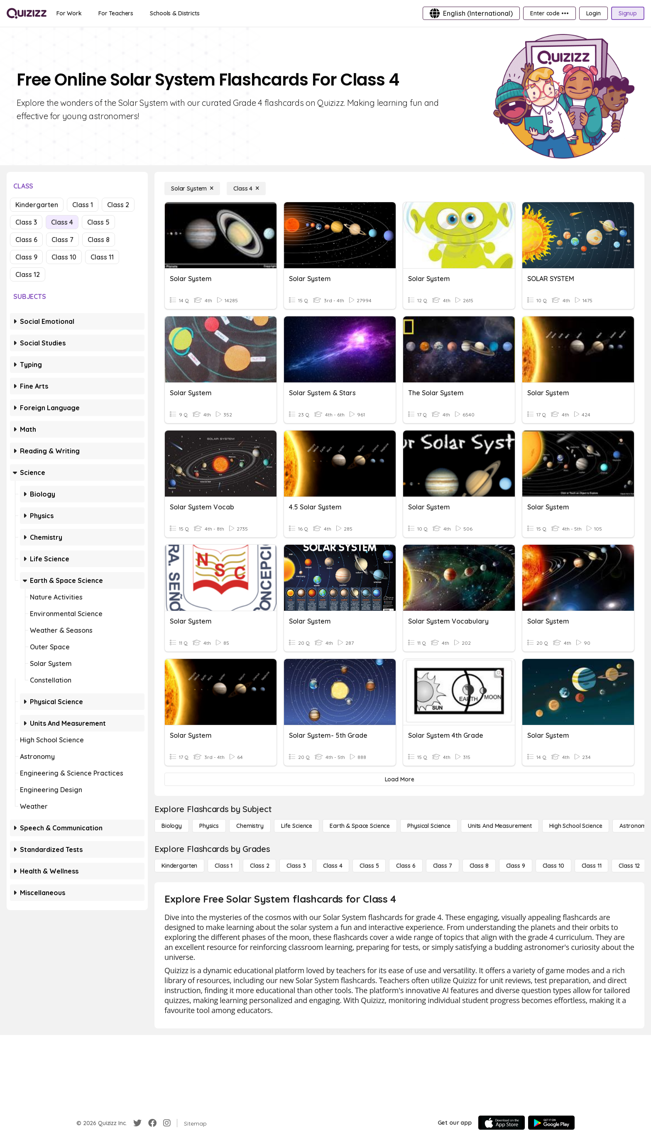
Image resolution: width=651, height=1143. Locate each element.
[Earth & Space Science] (360, 825)
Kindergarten (36, 205)
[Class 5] (369, 865)
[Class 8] (479, 865)
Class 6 (26, 239)
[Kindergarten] (179, 865)
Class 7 (62, 239)
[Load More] (399, 779)
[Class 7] (442, 865)
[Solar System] (192, 188)
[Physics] (209, 825)
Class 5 (98, 222)
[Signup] (627, 13)
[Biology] (171, 825)
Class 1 (82, 205)
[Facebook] (152, 1123)
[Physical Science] (429, 825)
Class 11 (102, 257)
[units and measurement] (500, 825)
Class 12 (27, 274)
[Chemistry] (250, 825)
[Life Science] (296, 825)
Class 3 (26, 222)
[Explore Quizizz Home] (26, 13)
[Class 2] (259, 865)
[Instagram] (167, 1123)
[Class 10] (553, 865)
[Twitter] (137, 1123)
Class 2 (118, 205)
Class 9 (26, 257)
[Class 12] (629, 865)
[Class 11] (592, 865)
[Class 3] (296, 865)
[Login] (593, 13)
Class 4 (62, 222)
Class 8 (99, 239)
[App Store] (501, 1123)
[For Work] (69, 13)
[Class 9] (515, 865)
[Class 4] (246, 188)
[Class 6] (405, 865)
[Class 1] (224, 865)
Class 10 (63, 257)
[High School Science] (575, 825)
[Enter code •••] (549, 13)
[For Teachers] (116, 13)
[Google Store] (551, 1123)
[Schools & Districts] (174, 13)
